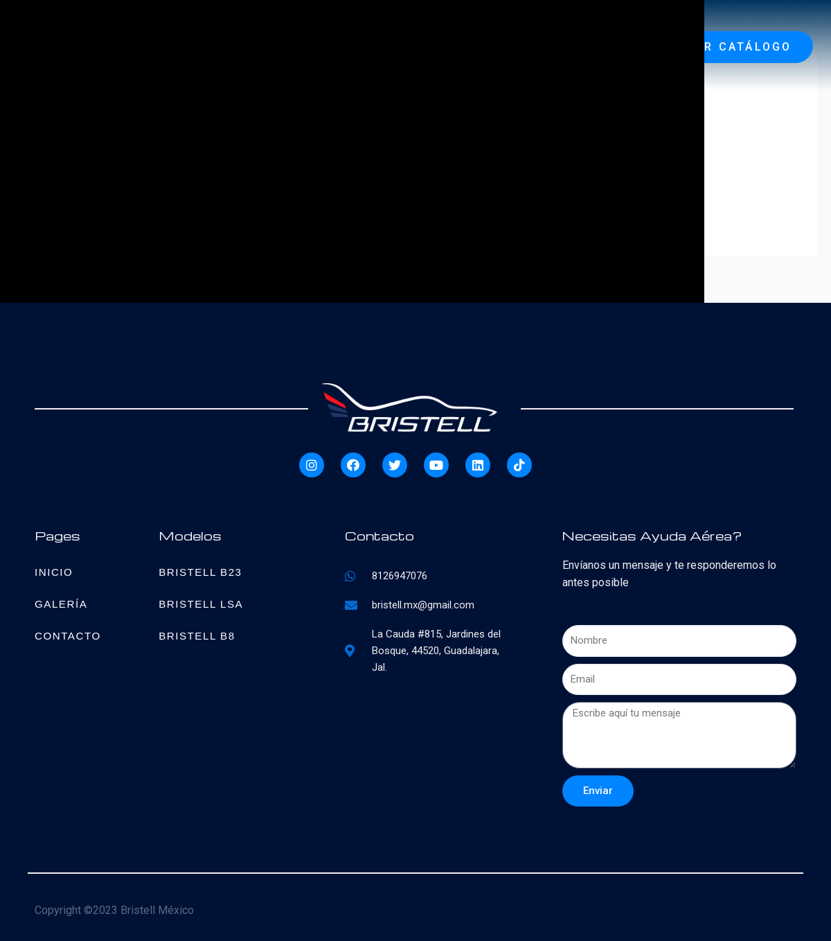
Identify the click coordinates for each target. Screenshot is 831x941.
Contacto (69, 635)
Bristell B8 (199, 635)
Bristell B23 (202, 571)
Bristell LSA (203, 603)
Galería (62, 603)
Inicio (55, 571)
